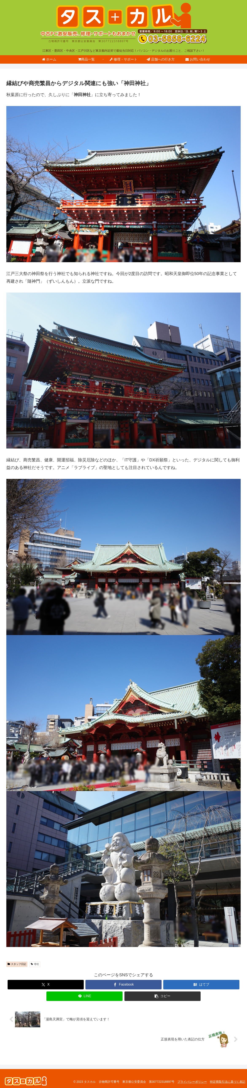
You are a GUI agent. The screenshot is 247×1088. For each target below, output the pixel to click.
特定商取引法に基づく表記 (227, 1081)
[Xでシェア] (46, 984)
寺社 (35, 964)
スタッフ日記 (17, 964)
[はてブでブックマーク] (201, 984)
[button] (162, 996)
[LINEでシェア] (84, 996)
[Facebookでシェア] (123, 984)
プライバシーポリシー (192, 1081)
